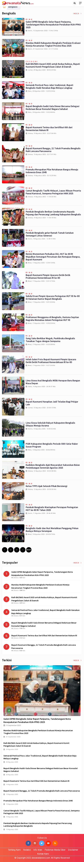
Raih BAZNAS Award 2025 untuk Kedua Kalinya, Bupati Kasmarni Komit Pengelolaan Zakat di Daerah (53, 65)
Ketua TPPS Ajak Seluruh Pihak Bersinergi (46, 486)
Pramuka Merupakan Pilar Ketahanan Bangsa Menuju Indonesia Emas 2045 (52, 171)
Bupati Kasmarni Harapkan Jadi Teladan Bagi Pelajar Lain (52, 403)
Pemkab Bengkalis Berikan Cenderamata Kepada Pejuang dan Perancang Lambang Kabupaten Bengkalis (53, 213)
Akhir (29, 550)
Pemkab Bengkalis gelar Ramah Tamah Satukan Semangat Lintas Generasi (50, 234)
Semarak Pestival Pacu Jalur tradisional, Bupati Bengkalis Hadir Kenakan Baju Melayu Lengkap (49, 86)
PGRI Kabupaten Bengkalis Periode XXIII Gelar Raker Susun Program (52, 445)
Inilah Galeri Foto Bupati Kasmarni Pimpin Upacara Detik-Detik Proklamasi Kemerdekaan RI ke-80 (51, 361)
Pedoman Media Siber (55, 850)
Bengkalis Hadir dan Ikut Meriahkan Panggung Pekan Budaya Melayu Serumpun (52, 530)
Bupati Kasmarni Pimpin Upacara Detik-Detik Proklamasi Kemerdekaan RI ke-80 (48, 276)
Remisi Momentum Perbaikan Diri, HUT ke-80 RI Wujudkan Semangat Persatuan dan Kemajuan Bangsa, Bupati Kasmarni (53, 256)
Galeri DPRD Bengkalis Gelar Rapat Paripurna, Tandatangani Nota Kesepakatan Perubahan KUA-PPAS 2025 (53, 24)
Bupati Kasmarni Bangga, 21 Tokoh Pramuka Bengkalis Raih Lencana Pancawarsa (53, 150)
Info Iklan (37, 850)
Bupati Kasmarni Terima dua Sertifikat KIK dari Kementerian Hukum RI (49, 129)
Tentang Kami (14, 850)
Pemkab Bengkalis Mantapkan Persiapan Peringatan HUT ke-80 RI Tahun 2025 (52, 509)
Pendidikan (34, 378)
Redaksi (27, 850)
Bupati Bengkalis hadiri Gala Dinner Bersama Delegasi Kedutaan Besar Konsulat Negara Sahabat (52, 107)
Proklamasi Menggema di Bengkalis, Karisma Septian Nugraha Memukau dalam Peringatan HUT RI (52, 319)
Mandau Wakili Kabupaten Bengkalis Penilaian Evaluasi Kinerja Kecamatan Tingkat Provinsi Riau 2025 (53, 44)
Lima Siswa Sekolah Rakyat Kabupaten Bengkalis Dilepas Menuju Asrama (50, 424)
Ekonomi (32, 61)
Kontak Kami (43, 854)
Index (77, 13)
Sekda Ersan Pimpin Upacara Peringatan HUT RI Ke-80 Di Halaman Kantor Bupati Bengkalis (53, 297)
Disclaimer (73, 850)
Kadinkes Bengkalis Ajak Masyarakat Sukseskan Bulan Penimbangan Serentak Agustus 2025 (53, 466)
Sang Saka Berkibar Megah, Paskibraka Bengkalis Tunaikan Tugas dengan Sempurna (50, 340)
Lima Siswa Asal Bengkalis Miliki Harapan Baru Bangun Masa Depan (53, 382)
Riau (29, 19)
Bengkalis (12, 7)
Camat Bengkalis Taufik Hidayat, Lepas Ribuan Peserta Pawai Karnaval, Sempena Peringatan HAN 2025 (53, 192)
